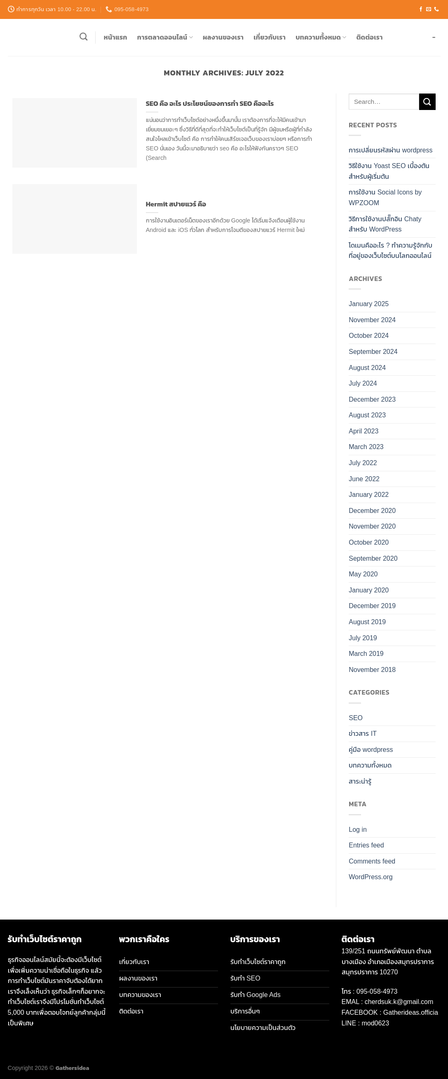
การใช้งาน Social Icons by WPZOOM (385, 197)
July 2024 (363, 383)
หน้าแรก (115, 37)
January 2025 (369, 303)
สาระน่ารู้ (360, 781)
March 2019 (366, 653)
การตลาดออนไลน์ (165, 37)
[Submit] (427, 102)
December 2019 (372, 605)
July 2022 (363, 462)
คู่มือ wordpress (371, 749)
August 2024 (367, 367)
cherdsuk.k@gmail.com (399, 1001)
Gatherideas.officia (410, 1012)
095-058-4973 (377, 991)
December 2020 (372, 510)
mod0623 (375, 1023)
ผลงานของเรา (223, 37)
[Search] (83, 36)
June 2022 (364, 478)
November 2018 (372, 669)
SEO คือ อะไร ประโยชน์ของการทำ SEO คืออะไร (210, 103)
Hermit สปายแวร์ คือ (176, 204)
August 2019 (367, 621)
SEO (356, 717)
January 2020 (369, 590)
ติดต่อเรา (370, 37)
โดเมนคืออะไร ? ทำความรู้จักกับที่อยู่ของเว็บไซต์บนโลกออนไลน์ (390, 251)
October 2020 (369, 542)
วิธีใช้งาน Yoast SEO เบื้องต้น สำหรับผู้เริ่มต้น (389, 171)
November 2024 (372, 319)
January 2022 (369, 494)
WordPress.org (370, 876)
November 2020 (372, 526)
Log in (358, 829)
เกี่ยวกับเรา (269, 37)
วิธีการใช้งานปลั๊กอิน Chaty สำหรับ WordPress (385, 224)
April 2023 (363, 431)
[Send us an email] (428, 9)
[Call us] (436, 9)
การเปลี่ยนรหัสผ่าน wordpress (390, 150)
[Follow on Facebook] (420, 9)
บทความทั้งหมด (321, 37)
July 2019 (363, 637)
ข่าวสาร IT (363, 733)
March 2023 (366, 446)
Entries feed (366, 845)
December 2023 (372, 399)
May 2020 (363, 574)
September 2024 (373, 351)
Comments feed (372, 861)
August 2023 (367, 415)
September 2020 (373, 558)
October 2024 (369, 335)
